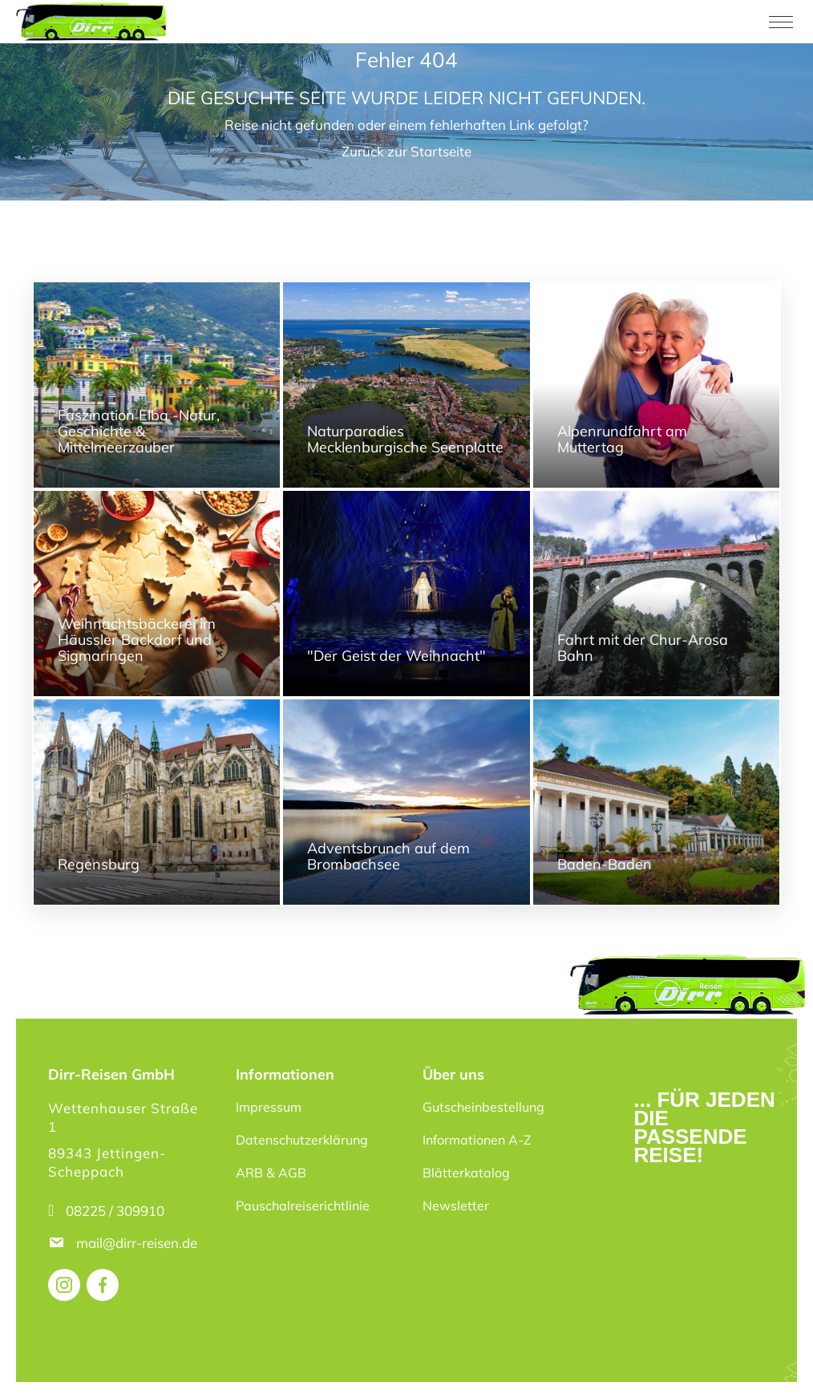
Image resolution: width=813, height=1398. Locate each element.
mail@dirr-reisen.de (138, 1242)
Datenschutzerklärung (302, 1140)
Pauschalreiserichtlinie (303, 1205)
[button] (35, 1362)
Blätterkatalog (466, 1173)
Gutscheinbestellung (483, 1107)
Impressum (268, 1107)
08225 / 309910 (115, 1210)
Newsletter (456, 1205)
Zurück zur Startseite (406, 151)
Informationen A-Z (477, 1140)
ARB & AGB (271, 1173)
